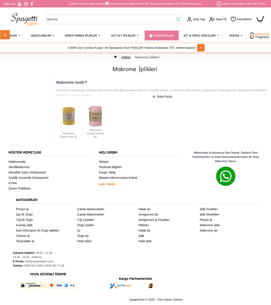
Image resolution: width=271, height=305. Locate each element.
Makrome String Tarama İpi (23, 106)
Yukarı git (16, 93)
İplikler (126, 57)
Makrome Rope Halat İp (21, 99)
